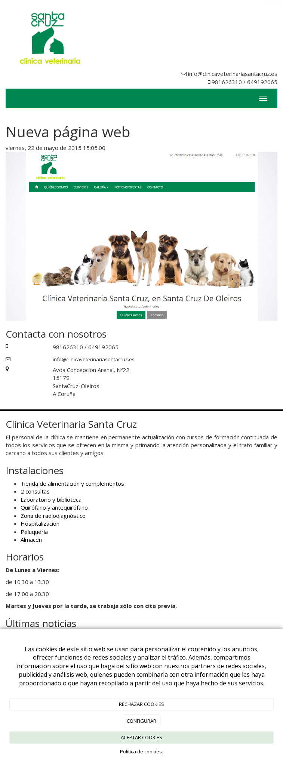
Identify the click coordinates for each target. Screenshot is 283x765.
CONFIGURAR (141, 721)
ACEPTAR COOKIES (141, 737)
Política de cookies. (141, 751)
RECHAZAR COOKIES (141, 704)
